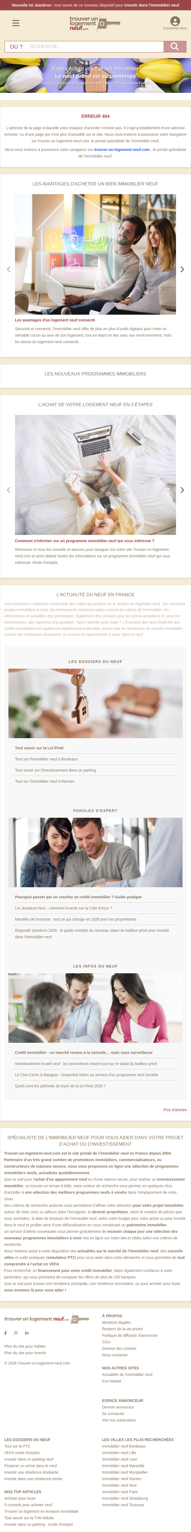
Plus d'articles (175, 1110)
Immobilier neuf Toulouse (123, 1505)
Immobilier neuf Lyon (119, 1459)
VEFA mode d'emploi (22, 1453)
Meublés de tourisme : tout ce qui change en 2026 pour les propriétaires (76, 919)
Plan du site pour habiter (25, 1346)
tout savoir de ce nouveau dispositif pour (95, 5)
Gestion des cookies (119, 1348)
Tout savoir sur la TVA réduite (29, 1518)
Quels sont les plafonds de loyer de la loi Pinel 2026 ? (61, 1086)
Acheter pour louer (20, 1498)
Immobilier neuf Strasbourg (125, 1498)
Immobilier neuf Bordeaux (124, 1446)
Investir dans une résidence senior (33, 1479)
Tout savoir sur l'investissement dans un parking (55, 770)
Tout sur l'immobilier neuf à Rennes (44, 781)
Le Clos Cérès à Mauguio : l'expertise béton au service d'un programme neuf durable (86, 1075)
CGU (106, 1342)
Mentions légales (116, 1322)
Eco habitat (111, 1381)
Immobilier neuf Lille (119, 1453)
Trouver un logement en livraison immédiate (41, 1511)
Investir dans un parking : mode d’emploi (38, 1524)
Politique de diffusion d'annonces (130, 1335)
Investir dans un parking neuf (28, 1459)
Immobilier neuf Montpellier (125, 1472)
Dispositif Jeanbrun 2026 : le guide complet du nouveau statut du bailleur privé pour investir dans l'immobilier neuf (92, 933)
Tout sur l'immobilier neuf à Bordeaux (46, 759)
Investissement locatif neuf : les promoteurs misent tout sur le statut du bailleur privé (86, 1064)
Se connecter (113, 1413)
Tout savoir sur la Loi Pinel (39, 748)
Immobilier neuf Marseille (123, 1466)
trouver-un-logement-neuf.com (122, 149)
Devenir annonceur (118, 1407)
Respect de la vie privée (122, 1329)
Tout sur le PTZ (17, 1446)
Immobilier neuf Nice (119, 1485)
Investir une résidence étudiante (31, 1472)
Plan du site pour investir (25, 1353)
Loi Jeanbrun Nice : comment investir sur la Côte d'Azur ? (63, 908)
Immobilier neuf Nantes (121, 1479)
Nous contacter (115, 1355)
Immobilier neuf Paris (120, 1492)
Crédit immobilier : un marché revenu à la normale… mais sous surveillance (84, 1052)
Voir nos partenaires (119, 1420)
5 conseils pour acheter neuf (28, 1505)
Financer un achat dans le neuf (30, 1466)
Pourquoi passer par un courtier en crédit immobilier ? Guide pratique (78, 897)
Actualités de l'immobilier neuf (127, 1374)
